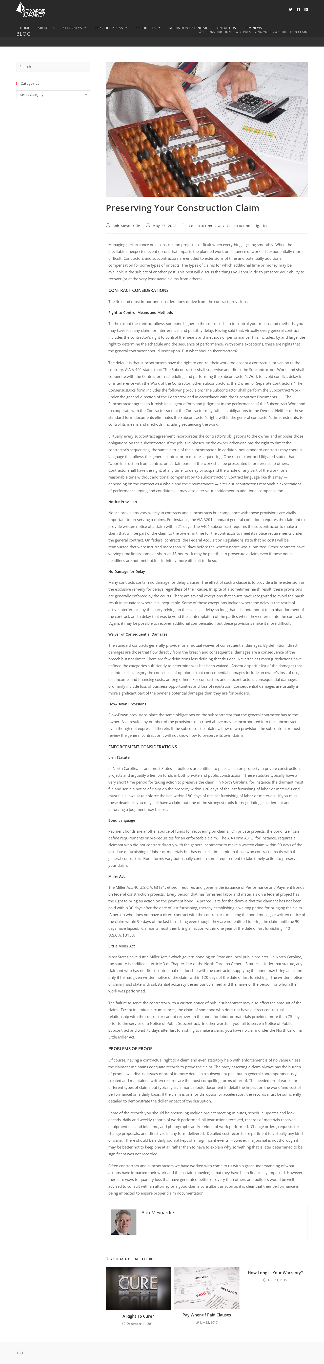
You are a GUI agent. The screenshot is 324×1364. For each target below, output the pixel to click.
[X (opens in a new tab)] (291, 9)
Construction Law (205, 225)
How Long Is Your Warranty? (275, 1272)
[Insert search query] (53, 67)
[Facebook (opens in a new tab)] (298, 9)
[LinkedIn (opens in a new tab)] (306, 9)
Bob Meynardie (126, 225)
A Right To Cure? (138, 1316)
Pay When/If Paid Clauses (207, 1315)
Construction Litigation (248, 225)
